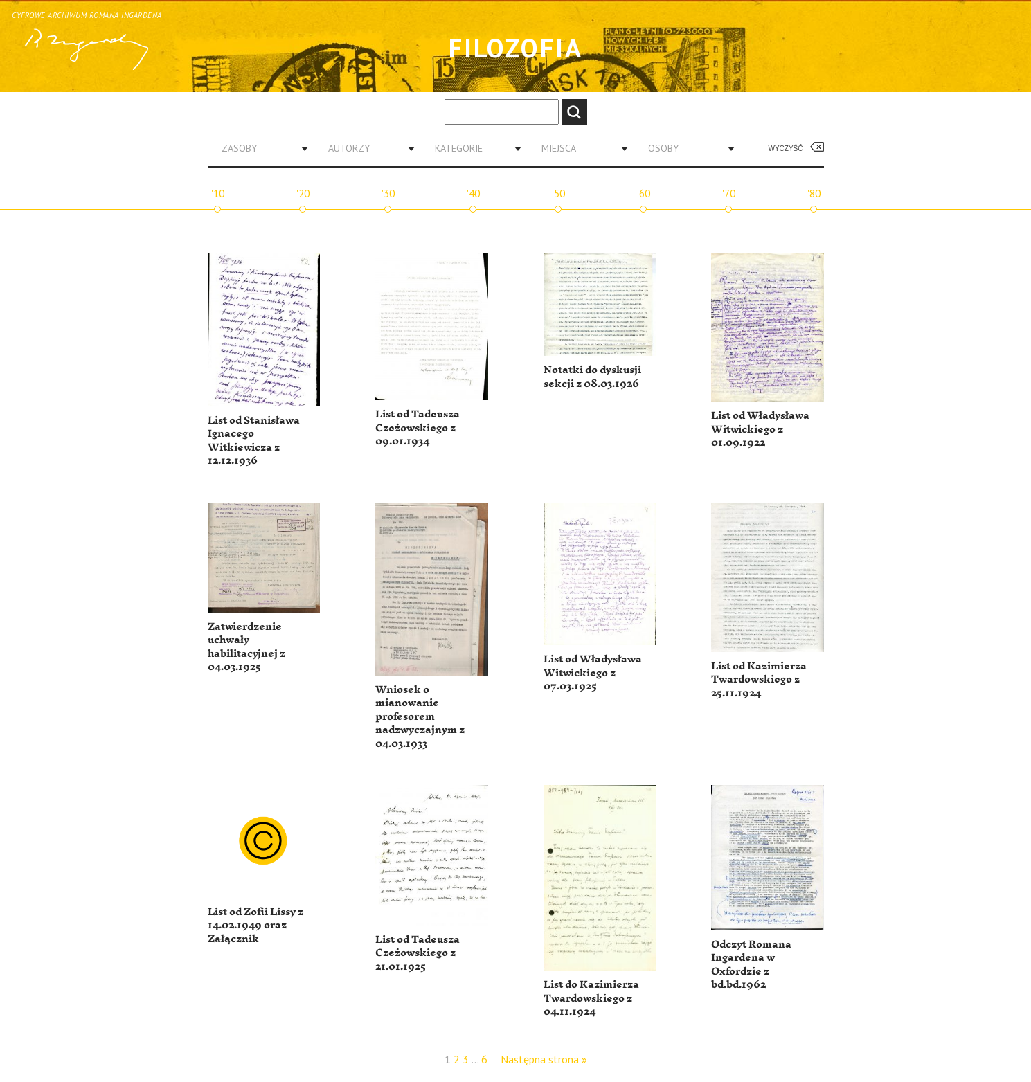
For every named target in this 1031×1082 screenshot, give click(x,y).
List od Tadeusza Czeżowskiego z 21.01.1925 (417, 953)
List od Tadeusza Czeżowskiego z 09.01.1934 (417, 427)
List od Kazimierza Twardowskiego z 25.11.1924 (759, 679)
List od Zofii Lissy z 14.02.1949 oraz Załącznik (255, 925)
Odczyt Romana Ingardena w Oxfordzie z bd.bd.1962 (751, 965)
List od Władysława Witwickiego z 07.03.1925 (593, 672)
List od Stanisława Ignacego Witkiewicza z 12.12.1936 (254, 441)
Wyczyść (786, 148)
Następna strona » (544, 1059)
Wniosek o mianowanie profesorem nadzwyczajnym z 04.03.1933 (420, 717)
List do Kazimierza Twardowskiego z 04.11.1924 (591, 998)
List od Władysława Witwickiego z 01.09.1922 (760, 429)
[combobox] (260, 148)
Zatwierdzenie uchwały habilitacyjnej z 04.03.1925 (246, 647)
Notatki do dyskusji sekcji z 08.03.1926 (592, 377)
